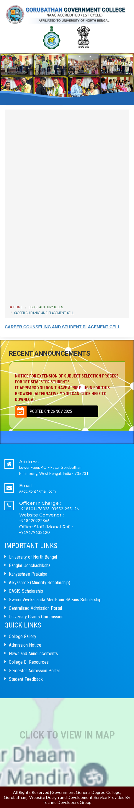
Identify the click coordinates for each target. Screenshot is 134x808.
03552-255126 (65, 508)
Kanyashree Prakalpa (28, 574)
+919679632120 (34, 532)
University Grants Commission (36, 617)
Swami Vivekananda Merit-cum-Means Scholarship (55, 599)
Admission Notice (25, 645)
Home (15, 307)
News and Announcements (33, 653)
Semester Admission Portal (34, 670)
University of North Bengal (33, 557)
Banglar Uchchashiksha (29, 565)
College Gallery (22, 636)
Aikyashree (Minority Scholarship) (39, 582)
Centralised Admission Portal (35, 608)
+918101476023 (34, 508)
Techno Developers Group (67, 802)
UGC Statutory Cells (46, 307)
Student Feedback (26, 679)
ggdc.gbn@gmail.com (37, 491)
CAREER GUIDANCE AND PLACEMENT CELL (44, 313)
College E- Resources (29, 662)
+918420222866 (34, 520)
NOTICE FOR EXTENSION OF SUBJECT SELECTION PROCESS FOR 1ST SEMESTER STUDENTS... (67, 388)
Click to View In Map (67, 735)
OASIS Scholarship (26, 591)
